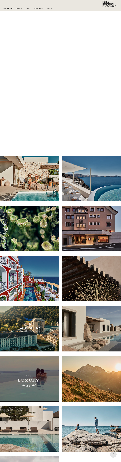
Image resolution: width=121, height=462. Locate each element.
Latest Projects (7, 8)
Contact (49, 8)
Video (28, 8)
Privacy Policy (38, 8)
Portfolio (19, 8)
